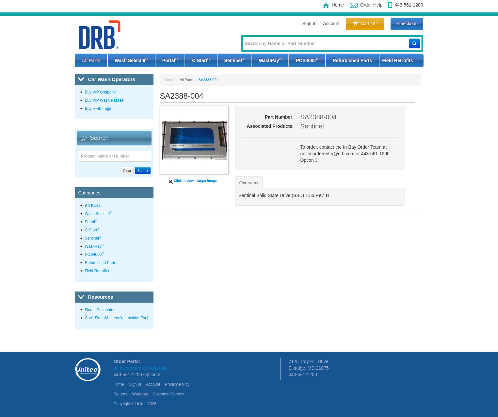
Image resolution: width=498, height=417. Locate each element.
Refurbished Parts (352, 60)
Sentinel (234, 60)
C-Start (201, 60)
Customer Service (168, 394)
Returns (120, 394)
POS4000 (307, 60)
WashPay (270, 60)
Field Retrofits (397, 60)
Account (331, 23)
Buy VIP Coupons (100, 92)
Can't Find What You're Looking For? (117, 318)
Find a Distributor (100, 310)
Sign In (309, 23)
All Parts (91, 60)
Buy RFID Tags (98, 108)
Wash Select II (131, 60)
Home (333, 5)
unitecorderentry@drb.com (141, 368)
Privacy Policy (177, 384)
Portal (170, 60)
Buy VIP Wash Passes (104, 100)
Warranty (140, 394)
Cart (365, 23)
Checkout (406, 23)
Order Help (366, 5)
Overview (248, 182)
